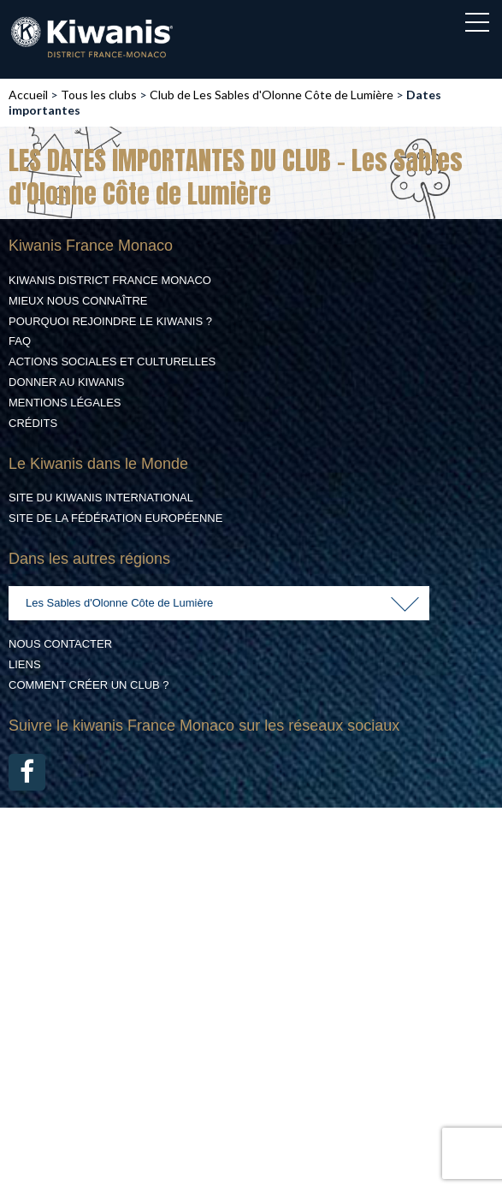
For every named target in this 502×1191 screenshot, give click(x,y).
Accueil (28, 94)
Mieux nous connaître (78, 300)
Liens (25, 664)
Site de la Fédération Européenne (115, 518)
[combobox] (219, 603)
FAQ (20, 341)
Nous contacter (60, 643)
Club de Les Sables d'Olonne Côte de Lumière (271, 94)
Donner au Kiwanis (66, 382)
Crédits (33, 423)
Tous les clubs (99, 94)
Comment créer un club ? (89, 684)
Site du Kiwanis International (101, 497)
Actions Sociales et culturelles (112, 361)
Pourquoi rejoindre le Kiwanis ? (110, 321)
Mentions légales (65, 402)
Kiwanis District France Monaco (110, 280)
